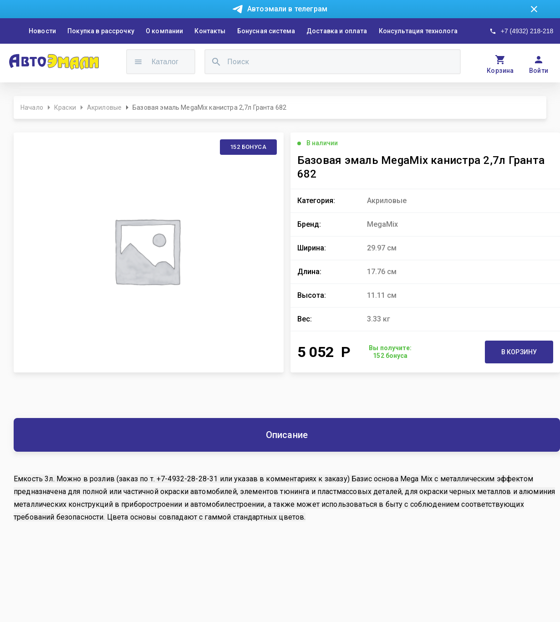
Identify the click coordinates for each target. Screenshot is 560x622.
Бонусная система (266, 31)
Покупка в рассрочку (100, 31)
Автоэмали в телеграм (287, 9)
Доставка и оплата (336, 31)
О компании (164, 31)
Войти (539, 70)
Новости (42, 31)
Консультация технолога (418, 31)
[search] (216, 61)
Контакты (209, 31)
